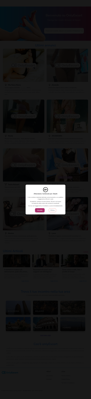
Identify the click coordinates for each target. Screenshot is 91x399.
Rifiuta (52, 210)
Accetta (39, 210)
